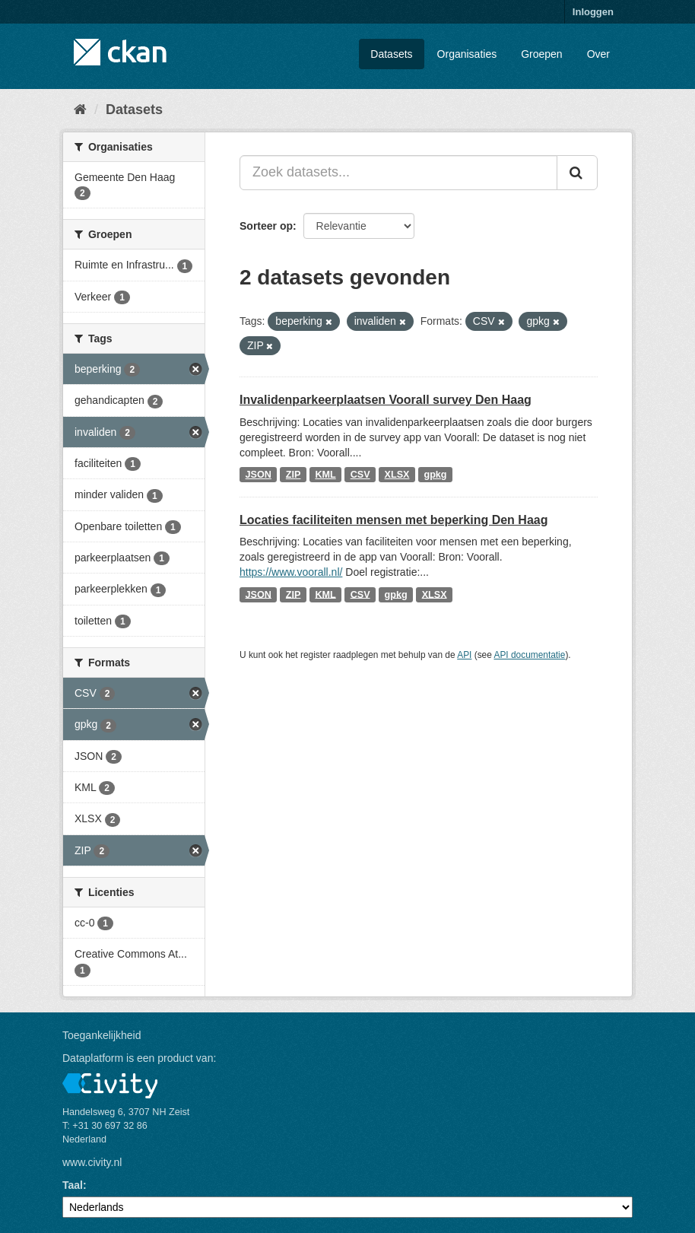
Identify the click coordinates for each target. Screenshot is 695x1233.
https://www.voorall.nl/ (291, 572)
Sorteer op (266, 226)
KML (325, 474)
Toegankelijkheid (101, 1035)
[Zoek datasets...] (398, 172)
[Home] (80, 109)
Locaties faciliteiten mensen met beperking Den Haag (393, 519)
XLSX (397, 474)
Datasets (391, 54)
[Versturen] (577, 172)
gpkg (435, 474)
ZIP (293, 474)
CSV (360, 474)
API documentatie (530, 655)
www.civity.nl (92, 1162)
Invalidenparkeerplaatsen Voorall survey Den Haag (386, 399)
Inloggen (593, 11)
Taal (72, 1185)
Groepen (541, 54)
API (464, 655)
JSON (258, 474)
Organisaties (467, 54)
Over (598, 54)
